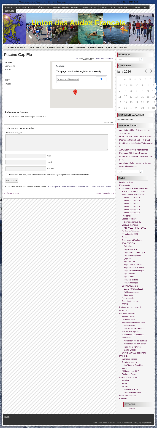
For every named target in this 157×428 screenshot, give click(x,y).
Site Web (50, 168)
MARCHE (104, 7)
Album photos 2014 (132, 213)
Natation (125, 380)
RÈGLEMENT (130, 325)
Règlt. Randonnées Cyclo (134, 252)
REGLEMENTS (128, 243)
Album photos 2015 (132, 210)
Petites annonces (131, 292)
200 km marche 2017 (130, 371)
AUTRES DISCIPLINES (120, 7)
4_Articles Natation (76, 47)
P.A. (77, 58)
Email (49, 162)
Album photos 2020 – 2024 (133, 194)
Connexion (130, 409)
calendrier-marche (129, 359)
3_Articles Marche (55, 47)
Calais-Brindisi (130, 350)
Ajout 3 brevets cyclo (128, 166)
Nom (48, 156)
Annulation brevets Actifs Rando (133, 150)
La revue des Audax (130, 225)
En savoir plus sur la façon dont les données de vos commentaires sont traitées (79, 186)
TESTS (125, 304)
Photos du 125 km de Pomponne (134, 153)
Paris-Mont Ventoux (132, 347)
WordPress (128, 422)
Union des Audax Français (78, 23)
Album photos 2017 (132, 204)
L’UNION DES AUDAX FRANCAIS (65, 7)
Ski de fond (126, 386)
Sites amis (128, 295)
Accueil (8, 7)
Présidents (126, 216)
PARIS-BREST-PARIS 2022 (133, 322)
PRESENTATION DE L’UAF (133, 191)
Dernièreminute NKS (132, 392)
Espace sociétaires (130, 219)
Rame (124, 383)
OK (101, 79)
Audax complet (128, 298)
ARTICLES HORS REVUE (135, 228)
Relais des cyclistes (104, 193)
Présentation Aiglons (130, 331)
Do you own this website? (68, 79)
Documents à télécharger (132, 240)
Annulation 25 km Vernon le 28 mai (135, 163)
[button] (75, 92)
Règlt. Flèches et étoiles (134, 268)
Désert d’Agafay (12, 193)
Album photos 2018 (132, 201)
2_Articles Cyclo (36, 47)
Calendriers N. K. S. (130, 389)
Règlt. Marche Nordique (134, 271)
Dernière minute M (129, 362)
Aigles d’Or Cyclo (129, 316)
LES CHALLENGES (140, 7)
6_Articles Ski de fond (116, 47)
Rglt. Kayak (129, 277)
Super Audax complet (131, 301)
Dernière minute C (129, 319)
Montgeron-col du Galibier (135, 344)
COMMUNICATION (130, 286)
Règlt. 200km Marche (133, 265)
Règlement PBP (130, 249)
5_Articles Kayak (95, 47)
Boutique (125, 237)
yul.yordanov (147, 422)
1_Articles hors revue (15, 47)
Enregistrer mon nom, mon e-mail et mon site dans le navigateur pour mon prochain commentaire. (49, 174)
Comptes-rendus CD (132, 222)
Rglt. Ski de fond (131, 280)
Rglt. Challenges (131, 283)
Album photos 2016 (132, 207)
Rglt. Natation (129, 274)
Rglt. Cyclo (128, 246)
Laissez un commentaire (104, 58)
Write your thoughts (13, 133)
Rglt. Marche (129, 261)
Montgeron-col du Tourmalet (135, 341)
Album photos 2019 (132, 197)
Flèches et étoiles (129, 374)
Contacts (9, 11)
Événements (43, 7)
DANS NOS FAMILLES (133, 289)
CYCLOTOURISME (89, 7)
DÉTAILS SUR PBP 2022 (134, 329)
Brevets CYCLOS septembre (134, 353)
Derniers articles (24, 7)
